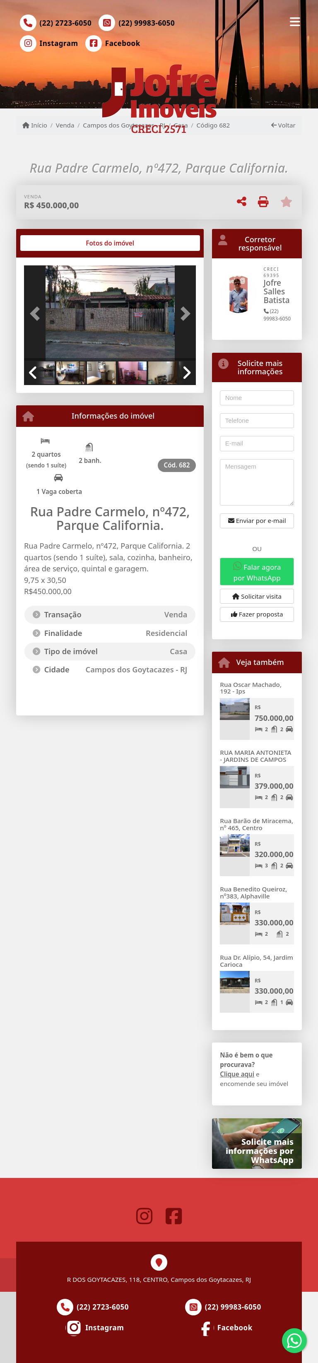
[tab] (50, 243)
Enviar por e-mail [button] (257, 520)
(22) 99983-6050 (146, 23)
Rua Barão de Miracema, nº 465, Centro (256, 824)
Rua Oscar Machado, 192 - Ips (251, 688)
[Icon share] (49, 43)
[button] (37, 313)
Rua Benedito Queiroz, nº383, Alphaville (253, 892)
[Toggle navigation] (295, 21)
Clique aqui (237, 1074)
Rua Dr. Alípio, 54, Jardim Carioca (256, 960)
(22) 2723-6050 (66, 23)
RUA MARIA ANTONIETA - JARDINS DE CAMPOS (255, 755)
